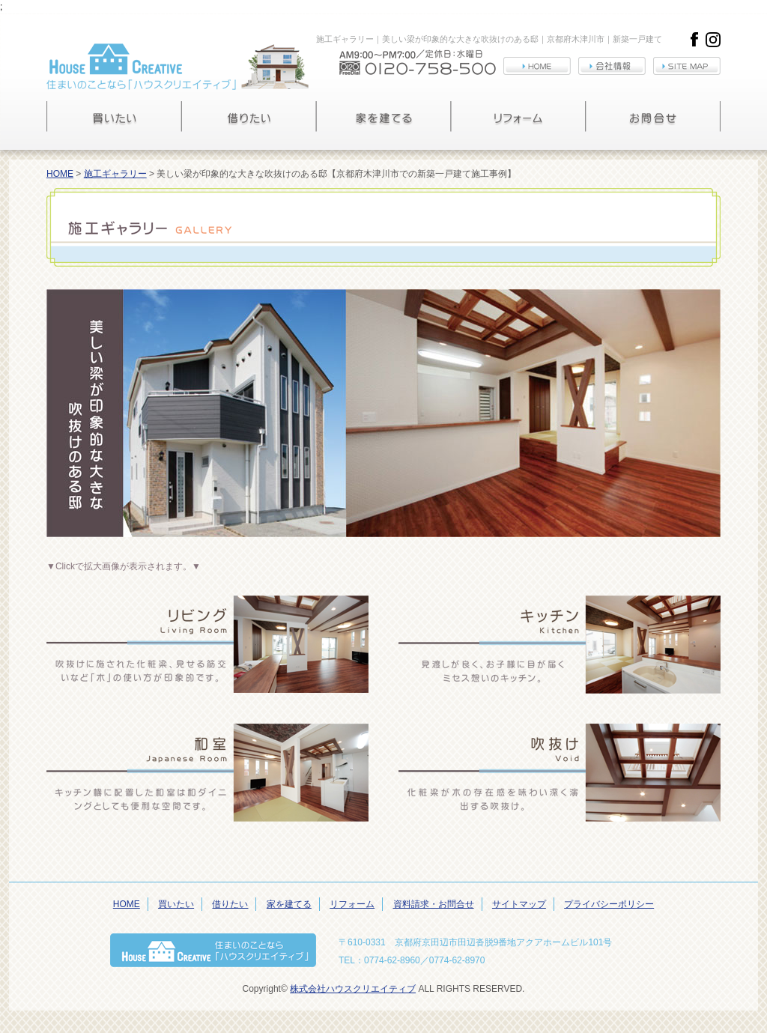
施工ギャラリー (115, 174)
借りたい (230, 904)
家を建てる (289, 904)
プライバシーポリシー (609, 904)
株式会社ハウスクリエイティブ (353, 989)
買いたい (176, 904)
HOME (59, 174)
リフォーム (352, 904)
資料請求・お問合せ (433, 904)
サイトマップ (519, 904)
